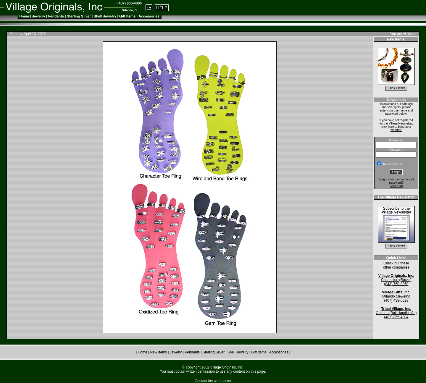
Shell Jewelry (238, 352)
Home (142, 352)
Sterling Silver (214, 352)
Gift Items (259, 352)
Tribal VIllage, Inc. (396, 309)
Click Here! (396, 88)
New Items (158, 352)
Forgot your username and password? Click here (396, 183)
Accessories (278, 352)
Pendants (192, 352)
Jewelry (176, 352)
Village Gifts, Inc (395, 292)
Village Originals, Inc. (396, 276)
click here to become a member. (396, 128)
